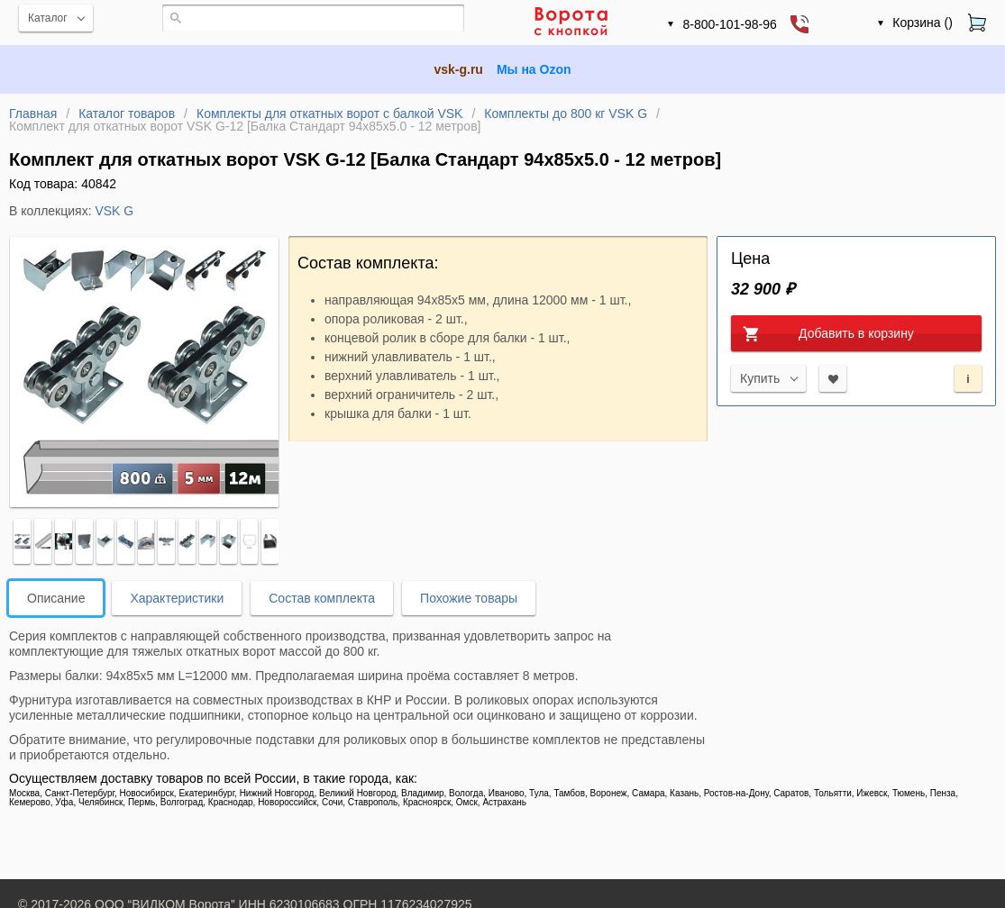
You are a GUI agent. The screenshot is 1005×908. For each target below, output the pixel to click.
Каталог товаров (126, 113)
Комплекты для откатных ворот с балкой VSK (329, 113)
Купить (760, 378)
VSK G (114, 211)
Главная (33, 113)
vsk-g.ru (458, 69)
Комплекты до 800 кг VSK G (565, 113)
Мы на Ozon (534, 69)
